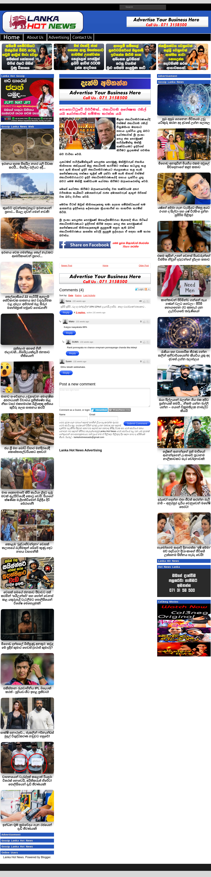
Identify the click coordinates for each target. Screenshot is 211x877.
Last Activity (89, 295)
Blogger (45, 857)
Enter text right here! (104, 397)
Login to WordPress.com (119, 410)
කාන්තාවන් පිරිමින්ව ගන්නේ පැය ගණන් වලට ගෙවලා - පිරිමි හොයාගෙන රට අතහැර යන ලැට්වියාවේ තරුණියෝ (184, 305)
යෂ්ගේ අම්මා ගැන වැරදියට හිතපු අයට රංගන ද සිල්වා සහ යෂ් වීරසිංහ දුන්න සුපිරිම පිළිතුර (184, 211)
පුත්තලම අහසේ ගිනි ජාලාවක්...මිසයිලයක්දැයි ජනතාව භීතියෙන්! (27, 352)
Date (70, 295)
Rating (78, 295)
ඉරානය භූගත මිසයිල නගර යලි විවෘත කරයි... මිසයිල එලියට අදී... (27, 165)
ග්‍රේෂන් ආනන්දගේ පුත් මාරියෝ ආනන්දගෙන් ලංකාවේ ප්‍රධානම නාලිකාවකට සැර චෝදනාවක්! (184, 455)
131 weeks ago (79, 301)
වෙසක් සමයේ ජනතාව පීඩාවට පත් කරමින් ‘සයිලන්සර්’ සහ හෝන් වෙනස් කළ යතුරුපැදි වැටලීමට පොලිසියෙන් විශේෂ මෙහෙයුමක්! (27, 597)
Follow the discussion (147, 289)
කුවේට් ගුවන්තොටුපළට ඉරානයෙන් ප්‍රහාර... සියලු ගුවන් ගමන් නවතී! (27, 210)
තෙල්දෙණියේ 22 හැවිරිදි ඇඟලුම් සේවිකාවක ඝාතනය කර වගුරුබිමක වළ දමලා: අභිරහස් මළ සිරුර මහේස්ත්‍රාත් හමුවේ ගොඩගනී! (27, 302)
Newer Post (66, 265)
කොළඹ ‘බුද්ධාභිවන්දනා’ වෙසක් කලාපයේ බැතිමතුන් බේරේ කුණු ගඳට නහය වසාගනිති (27, 547)
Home (105, 265)
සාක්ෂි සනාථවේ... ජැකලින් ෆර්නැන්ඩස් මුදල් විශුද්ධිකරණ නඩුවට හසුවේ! (27, 734)
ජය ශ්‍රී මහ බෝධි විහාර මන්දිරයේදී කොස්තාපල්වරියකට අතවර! (27, 450)
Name (62, 414)
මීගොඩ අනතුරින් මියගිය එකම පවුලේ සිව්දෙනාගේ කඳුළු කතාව (183, 165)
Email (92, 414)
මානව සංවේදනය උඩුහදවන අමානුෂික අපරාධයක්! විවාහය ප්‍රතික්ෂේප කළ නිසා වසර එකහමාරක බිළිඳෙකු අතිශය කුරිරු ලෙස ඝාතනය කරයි (27, 402)
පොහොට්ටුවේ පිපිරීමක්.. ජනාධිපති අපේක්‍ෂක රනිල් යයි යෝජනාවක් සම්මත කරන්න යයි (102, 111)
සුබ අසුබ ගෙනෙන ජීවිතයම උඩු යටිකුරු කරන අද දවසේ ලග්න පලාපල (184, 121)
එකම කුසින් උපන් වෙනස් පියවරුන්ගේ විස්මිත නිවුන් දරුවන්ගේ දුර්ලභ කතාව (183, 257)
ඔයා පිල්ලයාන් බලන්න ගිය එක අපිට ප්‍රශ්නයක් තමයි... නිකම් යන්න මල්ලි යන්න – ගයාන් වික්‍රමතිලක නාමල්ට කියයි (184, 405)
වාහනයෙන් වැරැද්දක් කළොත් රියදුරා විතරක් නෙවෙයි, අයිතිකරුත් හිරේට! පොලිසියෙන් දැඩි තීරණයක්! (27, 780)
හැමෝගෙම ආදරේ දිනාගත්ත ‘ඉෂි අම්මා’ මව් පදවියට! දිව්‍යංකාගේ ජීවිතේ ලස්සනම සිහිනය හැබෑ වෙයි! (184, 551)
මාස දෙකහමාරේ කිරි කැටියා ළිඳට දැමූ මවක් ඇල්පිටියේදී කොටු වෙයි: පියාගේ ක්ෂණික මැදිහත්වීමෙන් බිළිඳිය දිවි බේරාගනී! (27, 498)
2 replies (81, 312)
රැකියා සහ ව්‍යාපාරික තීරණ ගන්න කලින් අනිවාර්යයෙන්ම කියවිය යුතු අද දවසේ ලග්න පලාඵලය (184, 355)
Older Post (144, 265)
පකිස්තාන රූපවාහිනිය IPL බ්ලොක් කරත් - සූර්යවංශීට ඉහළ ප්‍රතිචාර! (27, 690)
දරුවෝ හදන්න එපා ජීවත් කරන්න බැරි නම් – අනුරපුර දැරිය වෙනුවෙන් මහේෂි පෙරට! (183, 503)
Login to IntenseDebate (99, 410)
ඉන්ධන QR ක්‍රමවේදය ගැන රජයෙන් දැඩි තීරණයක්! (27, 826)
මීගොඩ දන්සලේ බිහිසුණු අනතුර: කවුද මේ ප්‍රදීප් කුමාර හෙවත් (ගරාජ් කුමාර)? (27, 645)
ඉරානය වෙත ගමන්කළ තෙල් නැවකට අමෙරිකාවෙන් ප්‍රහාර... (27, 254)
